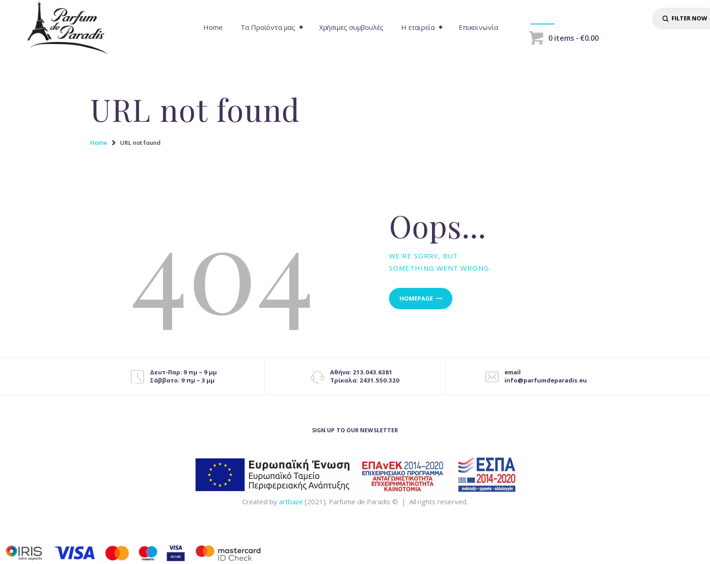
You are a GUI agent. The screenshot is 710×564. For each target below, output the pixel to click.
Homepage (416, 298)
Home (98, 143)
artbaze (291, 501)
